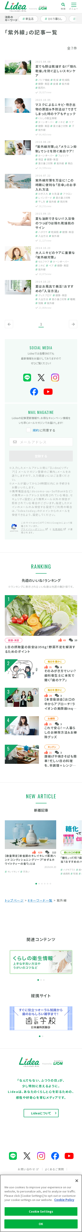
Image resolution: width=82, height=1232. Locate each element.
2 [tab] (39, 883)
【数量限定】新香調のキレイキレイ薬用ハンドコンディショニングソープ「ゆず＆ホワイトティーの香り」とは (30, 859)
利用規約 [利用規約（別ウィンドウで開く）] (59, 529)
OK (41, 1224)
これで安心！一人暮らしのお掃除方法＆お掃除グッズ (60, 732)
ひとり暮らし (53, 19)
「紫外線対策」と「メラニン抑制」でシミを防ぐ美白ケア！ (56, 148)
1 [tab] (36, 883)
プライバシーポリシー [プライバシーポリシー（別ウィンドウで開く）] (34, 529)
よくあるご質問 (54, 1169)
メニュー (73, 6)
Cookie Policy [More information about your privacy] (64, 1200)
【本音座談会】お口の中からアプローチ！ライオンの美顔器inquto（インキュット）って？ (60, 708)
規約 (36, 430)
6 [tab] (50, 883)
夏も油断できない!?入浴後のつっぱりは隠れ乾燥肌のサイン (55, 223)
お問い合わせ (28, 1169)
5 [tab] (47, 883)
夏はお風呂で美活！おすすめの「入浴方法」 (54, 288)
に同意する (41, 430)
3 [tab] (42, 883)
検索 (63, 6)
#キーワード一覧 (40, 900)
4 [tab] (44, 883)
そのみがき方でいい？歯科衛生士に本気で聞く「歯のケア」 (60, 675)
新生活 (30, 19)
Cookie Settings (41, 1211)
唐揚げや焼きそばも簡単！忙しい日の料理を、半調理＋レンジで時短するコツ (60, 763)
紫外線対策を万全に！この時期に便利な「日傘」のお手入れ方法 (56, 184)
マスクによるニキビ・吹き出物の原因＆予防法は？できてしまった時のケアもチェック (56, 109)
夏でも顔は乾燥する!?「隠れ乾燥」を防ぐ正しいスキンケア (56, 71)
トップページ (14, 900)
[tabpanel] (30, 847)
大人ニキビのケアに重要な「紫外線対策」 (55, 254)
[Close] (77, 1180)
